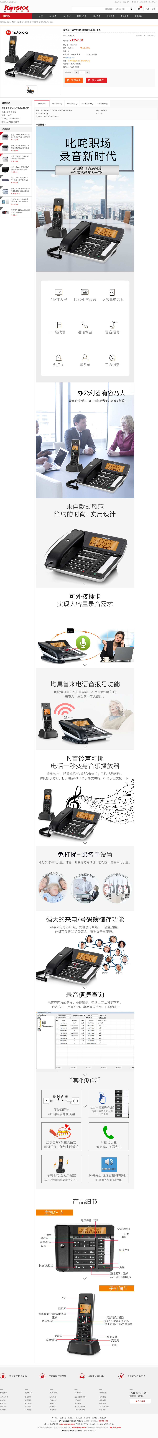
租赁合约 (3, 1403)
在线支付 (53, 1400)
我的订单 (126, 2)
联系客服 (102, 1410)
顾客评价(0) (57, 103)
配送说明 (103, 1418)
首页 (13, 22)
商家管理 (143, 2)
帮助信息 (103, 1392)
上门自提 (78, 1400)
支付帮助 (53, 1392)
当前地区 (68, 58)
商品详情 (42, 103)
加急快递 (78, 1403)
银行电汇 (53, 1403)
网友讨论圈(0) (102, 103)
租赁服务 (3, 1392)
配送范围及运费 (80, 1397)
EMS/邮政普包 (80, 1410)
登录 (147, 9)
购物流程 (28, 1397)
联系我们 (95, 1418)
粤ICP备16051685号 (79, 1427)
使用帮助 (152, 2)
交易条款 (28, 1406)
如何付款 (87, 1418)
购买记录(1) (72, 103)
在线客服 (140, 1401)
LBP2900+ (109, 9)
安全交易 (71, 1418)
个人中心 (118, 2)
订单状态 (28, 1410)
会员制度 (28, 1400)
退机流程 (3, 1410)
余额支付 (53, 1406)
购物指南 (28, 1392)
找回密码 (102, 1403)
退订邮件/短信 (104, 1406)
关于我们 (102, 1397)
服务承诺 (3, 1406)
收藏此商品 (85, 48)
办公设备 (20, 22)
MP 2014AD (120, 9)
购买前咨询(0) (87, 103)
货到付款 (53, 1397)
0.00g (46, 114)
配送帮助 (78, 1392)
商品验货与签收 (80, 1406)
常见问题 (102, 1400)
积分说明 (28, 1403)
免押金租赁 (4, 1397)
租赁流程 (3, 1400)
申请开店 (135, 2)
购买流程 (79, 1418)
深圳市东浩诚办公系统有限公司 (79, 61)
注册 (154, 9)
